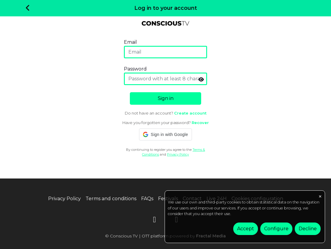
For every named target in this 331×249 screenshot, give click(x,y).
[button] (165, 134)
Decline (308, 228)
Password (135, 69)
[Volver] (28, 8)
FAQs (147, 198)
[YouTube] (155, 220)
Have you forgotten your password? (165, 122)
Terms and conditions (111, 198)
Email (130, 42)
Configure (276, 228)
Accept (245, 228)
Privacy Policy (178, 154)
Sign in (166, 98)
